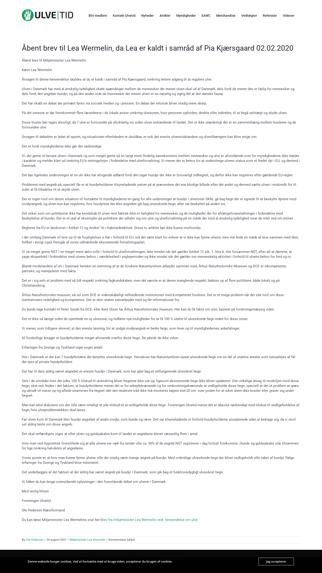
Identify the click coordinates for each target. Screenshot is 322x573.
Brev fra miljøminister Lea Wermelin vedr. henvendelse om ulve (149, 520)
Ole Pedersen (34, 539)
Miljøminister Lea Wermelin (87, 539)
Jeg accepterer (276, 561)
